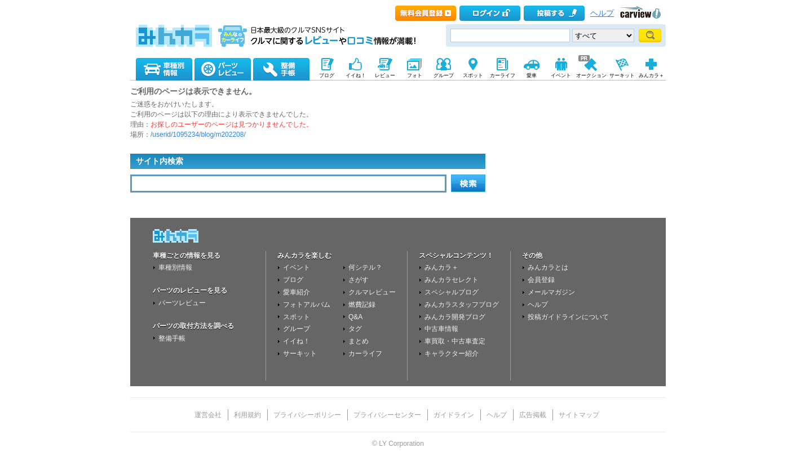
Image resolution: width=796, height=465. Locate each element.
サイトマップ (579, 415)
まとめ (358, 341)
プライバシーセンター (387, 415)
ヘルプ (602, 13)
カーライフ (365, 353)
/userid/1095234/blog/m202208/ (198, 134)
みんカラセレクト (451, 280)
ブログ (293, 280)
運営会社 (208, 415)
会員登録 (541, 280)
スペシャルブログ (451, 292)
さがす (358, 280)
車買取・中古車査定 (454, 341)
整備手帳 (171, 338)
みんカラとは (548, 267)
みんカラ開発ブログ (454, 317)
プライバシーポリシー (307, 415)
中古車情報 (441, 329)
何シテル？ (365, 267)
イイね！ (296, 341)
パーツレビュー (182, 303)
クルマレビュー (372, 292)
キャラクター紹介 (451, 353)
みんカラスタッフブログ (461, 304)
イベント (296, 267)
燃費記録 (361, 304)
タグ (355, 329)
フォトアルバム (306, 304)
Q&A (355, 317)
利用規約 (247, 415)
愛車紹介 (296, 292)
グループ (296, 329)
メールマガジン (551, 292)
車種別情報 (175, 267)
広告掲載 (532, 415)
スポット (296, 317)
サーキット (300, 353)
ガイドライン (454, 415)
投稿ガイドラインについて (568, 317)
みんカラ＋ (441, 267)
